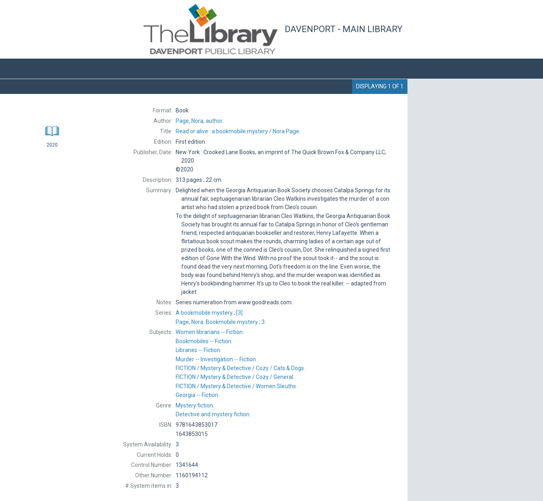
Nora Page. (238, 131)
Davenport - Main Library (344, 29)
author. (199, 121)
